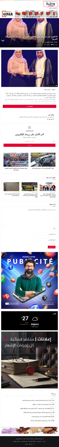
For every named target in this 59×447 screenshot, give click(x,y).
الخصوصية (39, 441)
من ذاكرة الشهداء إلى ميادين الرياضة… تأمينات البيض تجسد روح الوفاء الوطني (47, 195)
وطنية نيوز (55, 44)
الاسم (54, 228)
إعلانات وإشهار (16, 441)
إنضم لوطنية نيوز (23, 441)
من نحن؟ (44, 441)
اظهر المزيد (29, 106)
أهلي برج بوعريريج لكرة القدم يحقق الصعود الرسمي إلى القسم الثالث (30, 195)
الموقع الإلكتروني (51, 239)
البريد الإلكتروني (52, 234)
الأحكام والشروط (32, 441)
